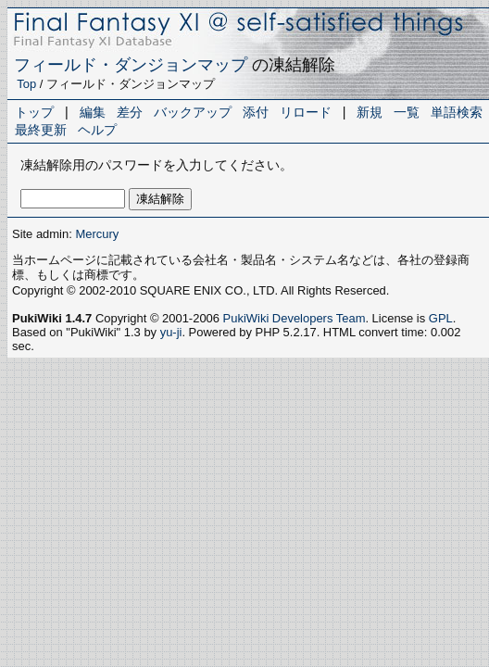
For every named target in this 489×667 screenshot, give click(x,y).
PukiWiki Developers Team (294, 318)
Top (26, 84)
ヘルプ (97, 129)
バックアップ (193, 112)
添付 (256, 112)
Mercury (97, 234)
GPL (441, 318)
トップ (34, 112)
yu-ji (171, 332)
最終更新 (41, 129)
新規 (369, 112)
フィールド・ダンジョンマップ (130, 65)
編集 (93, 112)
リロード (306, 112)
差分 (130, 112)
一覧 (407, 112)
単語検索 (457, 112)
